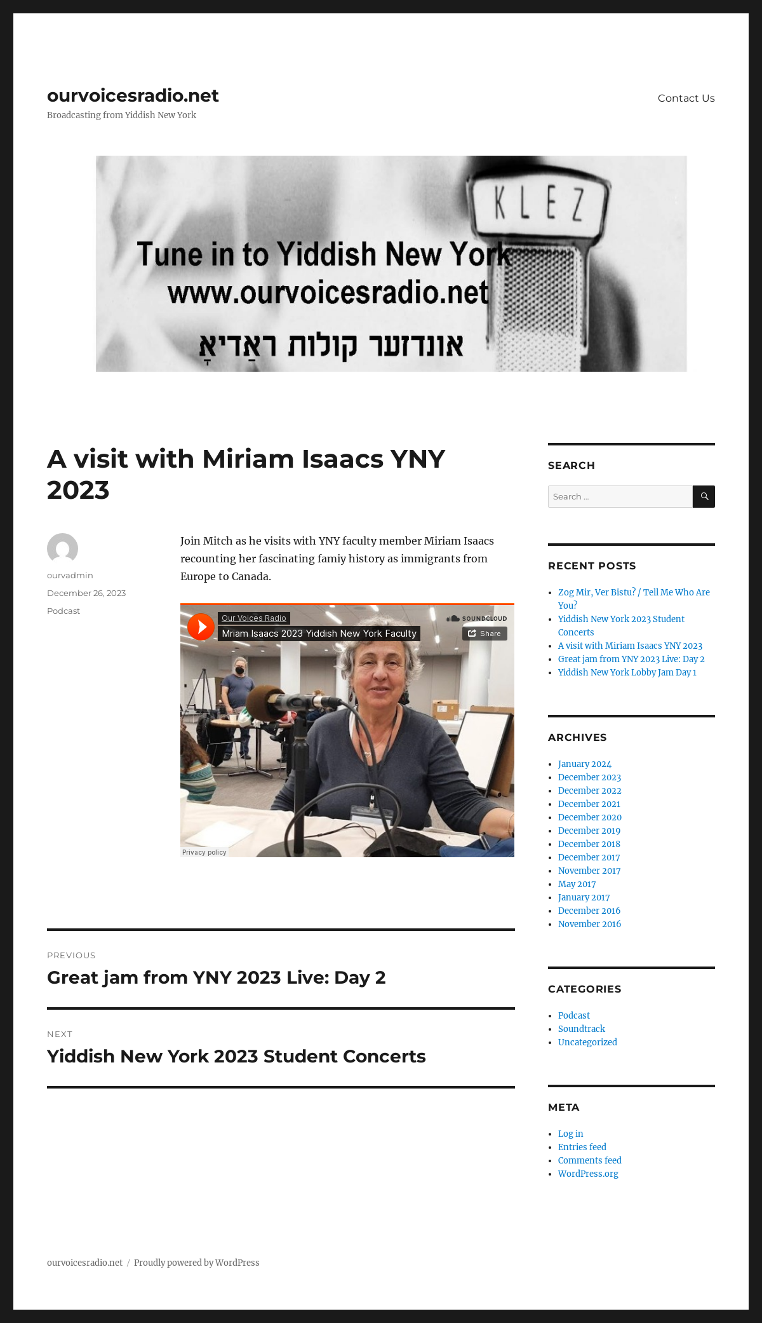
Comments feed (590, 1160)
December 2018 (589, 844)
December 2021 (589, 804)
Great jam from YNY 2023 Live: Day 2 (631, 659)
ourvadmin (70, 575)
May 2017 (577, 884)
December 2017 (589, 857)
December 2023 (589, 777)
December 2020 (590, 817)
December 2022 (590, 790)
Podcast (63, 611)
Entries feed (582, 1147)
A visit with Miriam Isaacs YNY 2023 (630, 646)
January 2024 (585, 764)
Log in (571, 1134)
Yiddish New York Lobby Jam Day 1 (627, 672)
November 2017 (589, 870)
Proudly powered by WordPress (197, 1263)
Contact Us (686, 98)
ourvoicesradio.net (133, 95)
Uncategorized (587, 1042)
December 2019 (589, 830)
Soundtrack (581, 1029)
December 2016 (589, 911)
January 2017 (584, 897)
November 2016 (590, 924)
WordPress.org (588, 1174)
